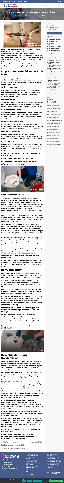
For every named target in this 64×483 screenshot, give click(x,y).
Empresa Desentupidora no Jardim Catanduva (53, 87)
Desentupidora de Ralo (52, 464)
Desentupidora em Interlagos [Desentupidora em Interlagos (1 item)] (56, 105)
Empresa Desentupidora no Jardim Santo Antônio (53, 84)
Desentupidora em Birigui (53, 41)
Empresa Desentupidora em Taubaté (53, 57)
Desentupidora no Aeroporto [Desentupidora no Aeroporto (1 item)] (51, 119)
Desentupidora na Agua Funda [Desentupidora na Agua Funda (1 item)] (53, 111)
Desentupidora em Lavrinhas (54, 46)
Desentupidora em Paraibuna (54, 48)
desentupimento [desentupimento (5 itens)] (50, 146)
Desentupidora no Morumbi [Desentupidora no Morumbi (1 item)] (55, 138)
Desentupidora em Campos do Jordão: (54, 44)
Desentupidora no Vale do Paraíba (53, 63)
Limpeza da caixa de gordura (33, 463)
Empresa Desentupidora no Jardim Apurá (53, 90)
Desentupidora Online (18, 366)
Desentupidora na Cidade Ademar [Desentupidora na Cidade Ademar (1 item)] (52, 113)
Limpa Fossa (50, 467)
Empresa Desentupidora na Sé (54, 71)
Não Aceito (29, 481)
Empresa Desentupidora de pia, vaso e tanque (54, 66)
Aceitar (24, 481)
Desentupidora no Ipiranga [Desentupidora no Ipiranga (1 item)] (54, 129)
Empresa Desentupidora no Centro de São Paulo (53, 74)
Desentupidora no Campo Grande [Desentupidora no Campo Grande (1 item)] (55, 123)
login (12, 448)
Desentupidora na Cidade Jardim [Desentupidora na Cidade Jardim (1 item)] (55, 114)
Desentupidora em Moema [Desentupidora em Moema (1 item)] (50, 107)
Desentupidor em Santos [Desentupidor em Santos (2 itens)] (56, 144)
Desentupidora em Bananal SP (54, 39)
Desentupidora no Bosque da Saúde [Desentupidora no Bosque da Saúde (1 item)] (57, 120)
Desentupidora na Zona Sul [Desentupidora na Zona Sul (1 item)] (55, 117)
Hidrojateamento (30, 464)
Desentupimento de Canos (53, 460)
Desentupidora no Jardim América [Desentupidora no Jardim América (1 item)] (55, 132)
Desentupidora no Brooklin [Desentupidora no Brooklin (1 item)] (50, 122)
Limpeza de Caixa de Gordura (33, 469)
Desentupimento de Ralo (32, 455)
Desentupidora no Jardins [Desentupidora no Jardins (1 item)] (55, 135)
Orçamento (5, 121)
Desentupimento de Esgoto (53, 463)
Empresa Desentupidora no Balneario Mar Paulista (53, 93)
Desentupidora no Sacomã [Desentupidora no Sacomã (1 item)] (56, 141)
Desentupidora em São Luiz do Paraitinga (54, 54)
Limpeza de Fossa (30, 467)
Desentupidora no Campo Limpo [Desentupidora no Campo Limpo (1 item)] (51, 125)
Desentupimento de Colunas (54, 461)
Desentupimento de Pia (31, 454)
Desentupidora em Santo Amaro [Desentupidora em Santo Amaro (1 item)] (55, 108)
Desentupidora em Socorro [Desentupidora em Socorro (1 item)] (51, 110)
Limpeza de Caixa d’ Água (53, 469)
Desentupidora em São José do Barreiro (54, 51)
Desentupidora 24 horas (53, 466)
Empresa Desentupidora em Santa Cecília (53, 69)
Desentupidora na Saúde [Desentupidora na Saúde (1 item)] (50, 116)
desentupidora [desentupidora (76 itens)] (52, 102)
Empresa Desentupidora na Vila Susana (53, 77)
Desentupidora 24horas (31, 461)
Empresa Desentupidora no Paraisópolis (53, 81)
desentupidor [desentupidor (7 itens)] (50, 99)
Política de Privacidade (37, 481)
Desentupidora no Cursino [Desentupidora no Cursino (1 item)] (55, 126)
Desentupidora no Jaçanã (53, 60)
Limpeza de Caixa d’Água (32, 466)
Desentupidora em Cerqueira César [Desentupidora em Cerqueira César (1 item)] (52, 104)
